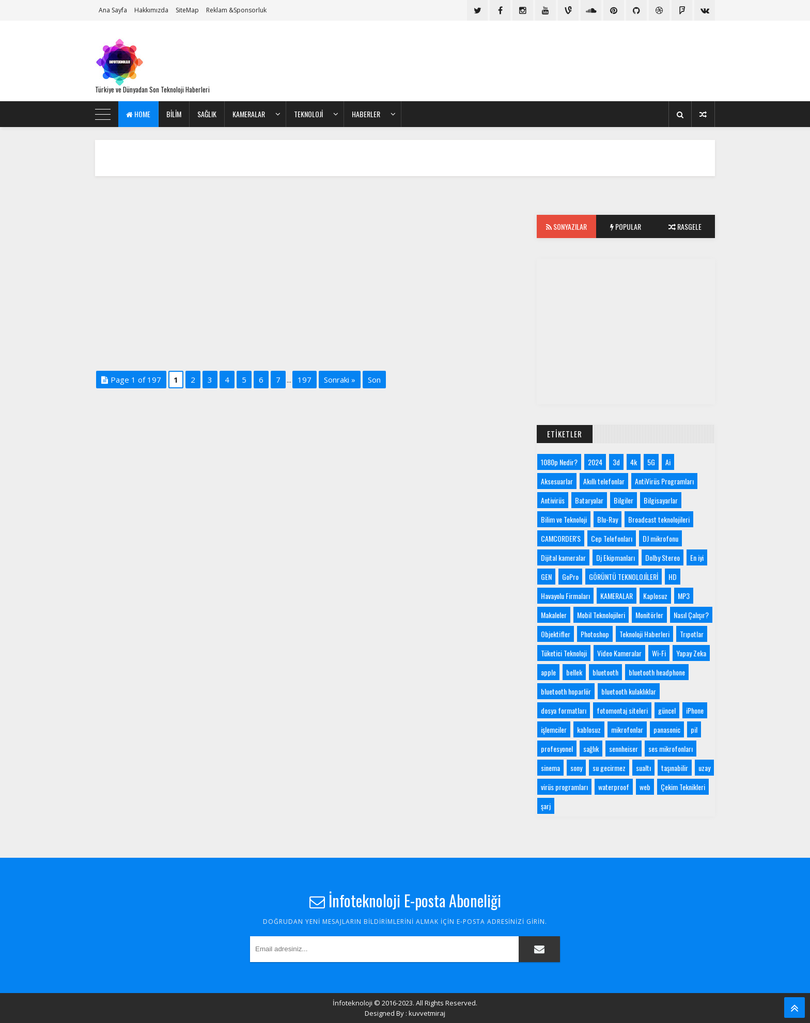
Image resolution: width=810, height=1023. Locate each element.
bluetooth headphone (657, 672)
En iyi (697, 557)
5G (651, 462)
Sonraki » (339, 379)
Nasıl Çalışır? (691, 614)
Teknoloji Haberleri (644, 633)
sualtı (643, 767)
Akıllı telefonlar (604, 481)
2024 (595, 462)
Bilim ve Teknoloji (564, 519)
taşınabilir (674, 767)
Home (138, 113)
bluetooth (605, 672)
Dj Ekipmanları (615, 557)
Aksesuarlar (557, 481)
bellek (574, 672)
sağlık (591, 748)
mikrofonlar (627, 729)
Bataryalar (589, 500)
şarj (546, 805)
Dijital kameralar (563, 557)
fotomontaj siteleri (622, 710)
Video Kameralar (619, 653)
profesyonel (557, 748)
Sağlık (206, 113)
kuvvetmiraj (427, 1013)
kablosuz (589, 729)
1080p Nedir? (559, 462)
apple (548, 672)
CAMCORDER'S (561, 538)
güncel (667, 710)
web (645, 786)
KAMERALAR (248, 113)
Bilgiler (623, 500)
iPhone (695, 710)
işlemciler (554, 729)
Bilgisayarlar (661, 500)
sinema (550, 767)
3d (616, 462)
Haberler (366, 113)
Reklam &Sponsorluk (236, 10)
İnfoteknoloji (352, 1003)
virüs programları (564, 786)
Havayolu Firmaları (565, 595)
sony (576, 767)
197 (304, 379)
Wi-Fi (659, 653)
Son (374, 379)
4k (633, 462)
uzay (704, 767)
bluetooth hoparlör (566, 691)
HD (672, 576)
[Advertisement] (527, 61)
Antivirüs (553, 500)
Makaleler (554, 614)
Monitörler (649, 614)
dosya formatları (563, 710)
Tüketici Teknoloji (564, 653)
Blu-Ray (607, 519)
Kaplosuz (655, 595)
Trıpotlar (692, 633)
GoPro (570, 576)
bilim (173, 113)
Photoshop (595, 633)
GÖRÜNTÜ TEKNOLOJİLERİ (623, 576)
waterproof (613, 786)
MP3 (684, 595)
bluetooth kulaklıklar (628, 691)
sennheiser (623, 748)
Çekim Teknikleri (683, 786)
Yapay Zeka (691, 653)
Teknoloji (308, 113)
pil (694, 729)
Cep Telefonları (611, 538)
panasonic (666, 729)
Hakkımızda (151, 10)
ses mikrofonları (670, 748)
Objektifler (555, 633)
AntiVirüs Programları (664, 481)
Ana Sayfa (113, 10)
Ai (668, 462)
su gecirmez (609, 767)
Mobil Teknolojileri (601, 614)
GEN (546, 576)
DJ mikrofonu (660, 538)
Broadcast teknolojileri (659, 519)
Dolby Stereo (662, 557)
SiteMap (187, 10)
